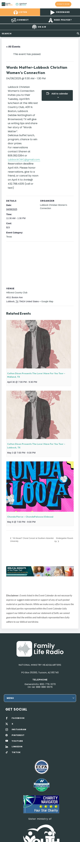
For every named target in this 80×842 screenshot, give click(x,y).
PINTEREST (18, 735)
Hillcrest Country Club (16, 292)
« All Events (13, 46)
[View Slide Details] (40, 571)
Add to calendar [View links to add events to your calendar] (59, 93)
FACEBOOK (18, 718)
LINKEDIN (17, 746)
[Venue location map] (40, 264)
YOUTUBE (17, 741)
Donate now (63, 4)
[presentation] (38, 344)
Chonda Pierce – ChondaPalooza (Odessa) (30, 516)
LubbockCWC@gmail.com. (24, 159)
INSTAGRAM (19, 729)
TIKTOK (16, 752)
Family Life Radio (30, 4)
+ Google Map (46, 301)
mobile (76, 4)
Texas (9, 236)
